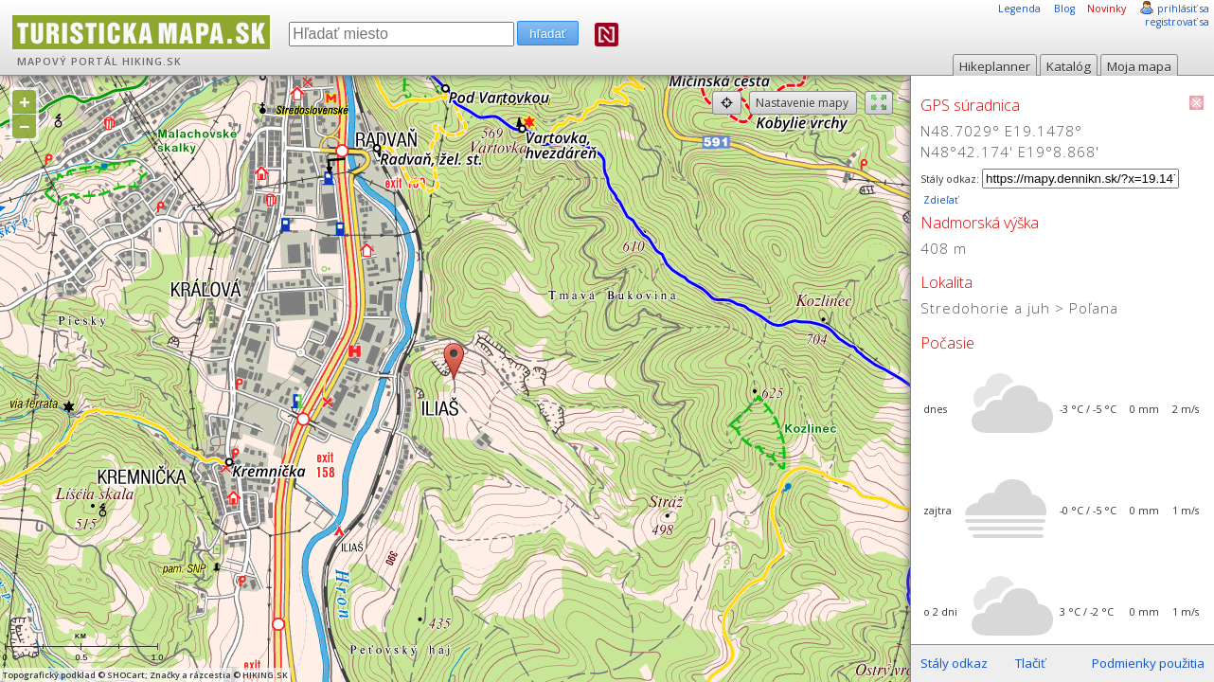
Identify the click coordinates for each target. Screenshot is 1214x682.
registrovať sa (1177, 21)
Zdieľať (939, 199)
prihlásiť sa (1183, 8)
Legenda (1019, 8)
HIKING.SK (152, 61)
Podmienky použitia (1148, 663)
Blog (1064, 8)
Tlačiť (1030, 663)
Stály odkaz (954, 663)
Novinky (1106, 8)
